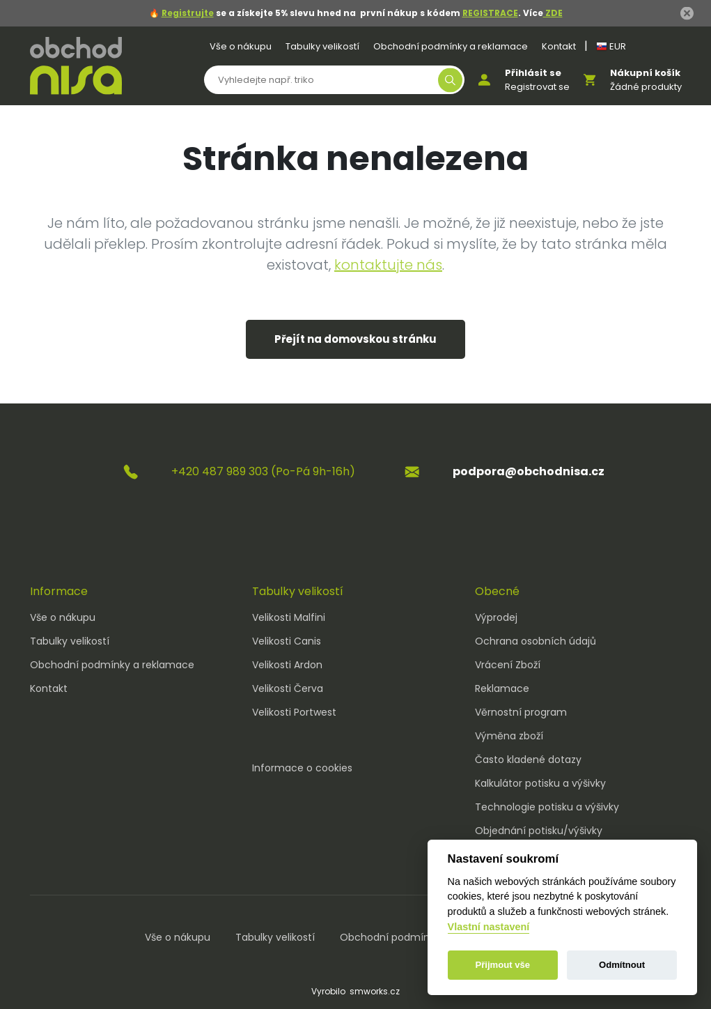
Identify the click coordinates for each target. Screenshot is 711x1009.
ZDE (553, 13)
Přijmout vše (502, 965)
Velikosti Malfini (288, 617)
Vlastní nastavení (489, 926)
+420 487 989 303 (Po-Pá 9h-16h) (263, 471)
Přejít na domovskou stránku (355, 339)
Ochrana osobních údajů (535, 641)
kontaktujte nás (388, 265)
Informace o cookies (302, 768)
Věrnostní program (521, 712)
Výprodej (496, 617)
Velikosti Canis (286, 641)
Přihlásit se (533, 72)
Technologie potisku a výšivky (547, 807)
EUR (611, 46)
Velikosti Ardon (287, 665)
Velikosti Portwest (294, 712)
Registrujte (188, 13)
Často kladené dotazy (528, 760)
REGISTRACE (490, 13)
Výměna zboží (509, 736)
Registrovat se (537, 86)
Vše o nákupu (241, 46)
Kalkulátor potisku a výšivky (540, 783)
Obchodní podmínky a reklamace (450, 46)
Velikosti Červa (287, 688)
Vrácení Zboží (507, 665)
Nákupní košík (645, 72)
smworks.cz (375, 991)
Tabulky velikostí (322, 46)
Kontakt (559, 46)
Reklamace (502, 688)
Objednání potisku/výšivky (538, 831)
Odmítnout (622, 965)
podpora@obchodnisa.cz (528, 471)
